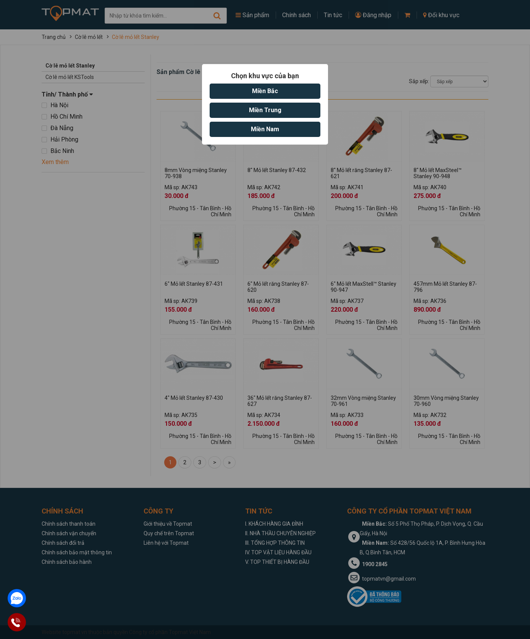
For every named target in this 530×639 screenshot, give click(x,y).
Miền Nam (265, 129)
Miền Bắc (265, 91)
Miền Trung (265, 110)
